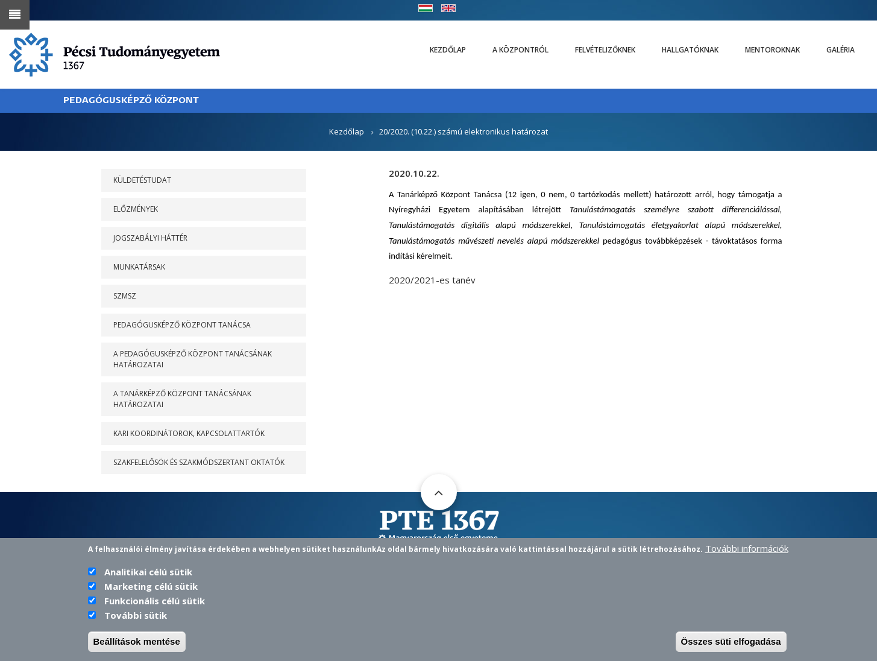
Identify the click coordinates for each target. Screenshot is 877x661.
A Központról (520, 50)
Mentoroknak (772, 50)
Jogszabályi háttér (150, 238)
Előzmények (135, 209)
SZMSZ (124, 296)
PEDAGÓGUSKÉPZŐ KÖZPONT (131, 100)
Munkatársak (139, 267)
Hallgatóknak (690, 50)
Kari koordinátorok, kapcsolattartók (189, 433)
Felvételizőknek (605, 50)
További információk (746, 561)
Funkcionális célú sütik (154, 614)
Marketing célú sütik (151, 599)
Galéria (840, 50)
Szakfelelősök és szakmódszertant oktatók (198, 462)
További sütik (135, 628)
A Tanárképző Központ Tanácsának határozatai (182, 399)
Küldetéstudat (142, 180)
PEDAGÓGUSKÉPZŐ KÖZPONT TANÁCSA (182, 325)
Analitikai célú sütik (148, 585)
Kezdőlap (448, 50)
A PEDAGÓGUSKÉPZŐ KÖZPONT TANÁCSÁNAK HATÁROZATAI (192, 359)
